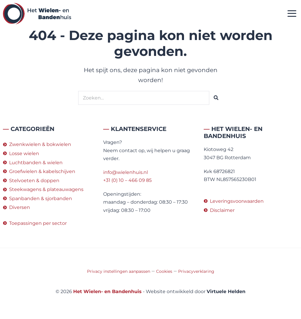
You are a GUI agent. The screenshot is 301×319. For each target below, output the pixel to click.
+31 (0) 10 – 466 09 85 (127, 180)
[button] (292, 14)
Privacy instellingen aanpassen (118, 271)
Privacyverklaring (196, 271)
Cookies (164, 271)
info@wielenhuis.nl (125, 172)
